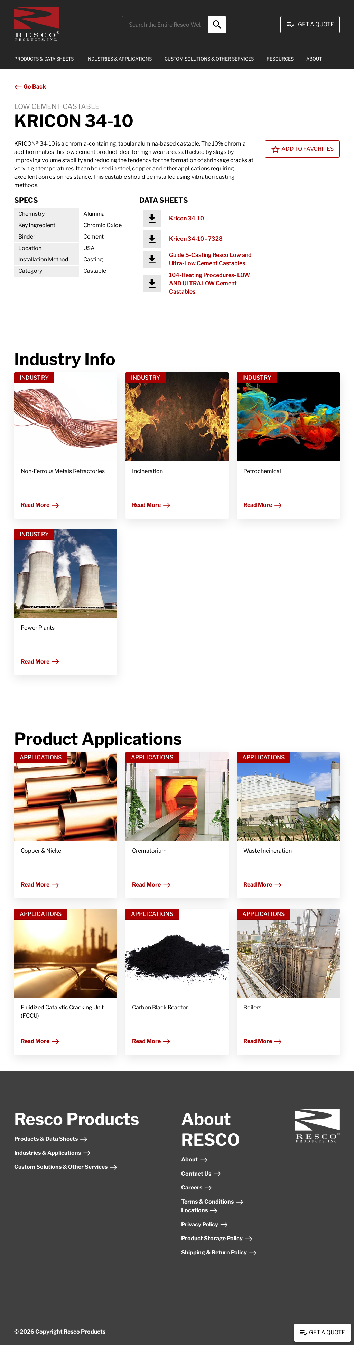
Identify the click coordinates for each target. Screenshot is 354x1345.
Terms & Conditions (212, 1201)
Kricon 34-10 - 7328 (196, 238)
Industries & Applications (52, 1153)
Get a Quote (322, 1333)
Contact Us (201, 1173)
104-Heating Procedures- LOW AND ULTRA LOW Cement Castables (209, 283)
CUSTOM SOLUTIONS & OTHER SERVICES (209, 59)
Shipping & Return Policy (219, 1252)
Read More (40, 505)
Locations (199, 1210)
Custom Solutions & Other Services (66, 1166)
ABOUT (314, 59)
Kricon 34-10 (186, 218)
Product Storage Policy (217, 1238)
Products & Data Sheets (51, 1138)
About (194, 1159)
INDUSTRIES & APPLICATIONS (119, 59)
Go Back (30, 86)
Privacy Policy (204, 1224)
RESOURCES (280, 59)
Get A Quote (310, 24)
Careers (196, 1187)
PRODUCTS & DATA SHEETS (44, 59)
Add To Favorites (302, 149)
